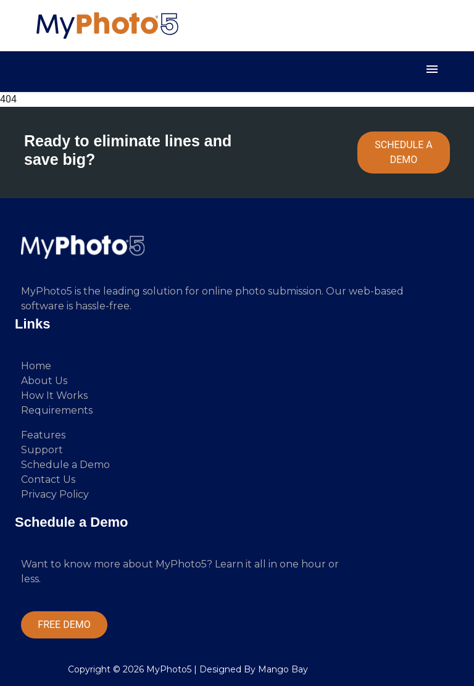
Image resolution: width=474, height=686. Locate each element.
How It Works (54, 395)
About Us (44, 381)
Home (36, 366)
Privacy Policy (55, 494)
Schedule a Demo (65, 465)
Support (42, 450)
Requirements (57, 410)
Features (43, 435)
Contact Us (48, 479)
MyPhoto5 (168, 669)
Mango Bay (283, 669)
